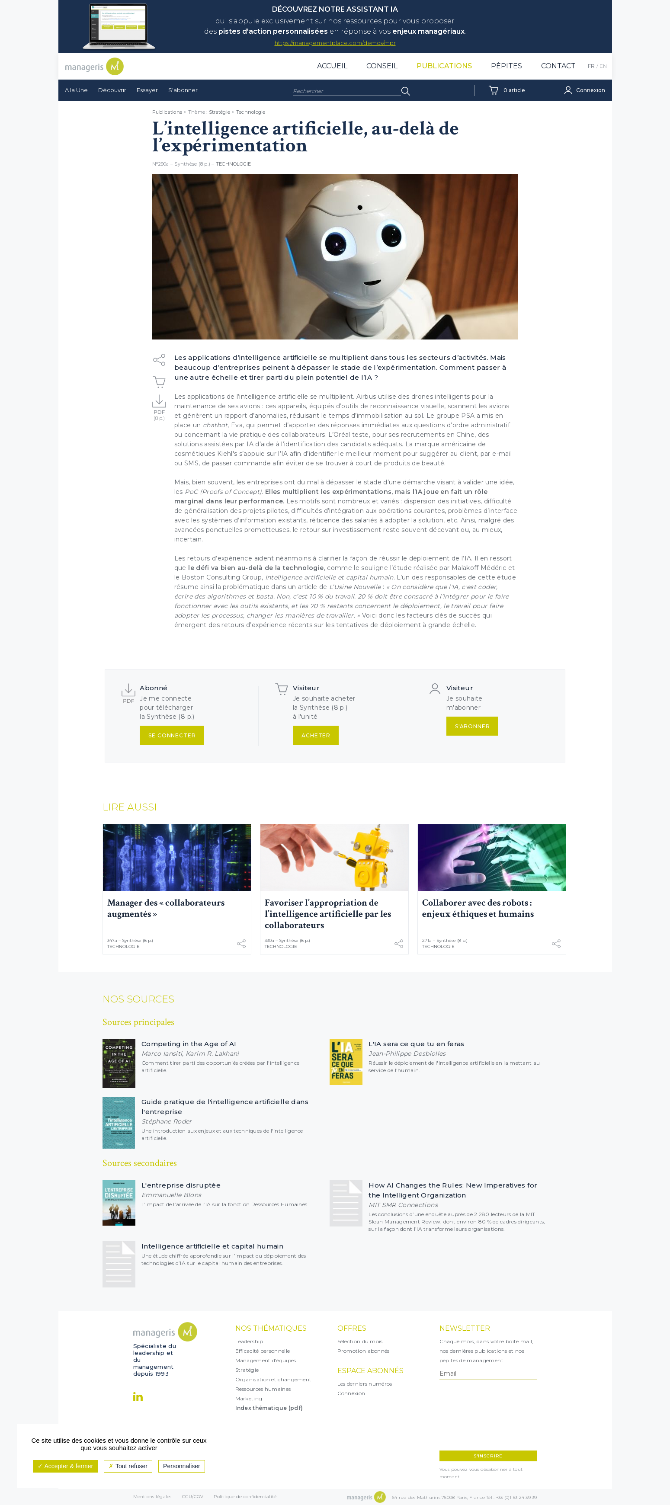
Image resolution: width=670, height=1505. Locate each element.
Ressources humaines (263, 1389)
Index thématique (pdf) (269, 1408)
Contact (558, 66)
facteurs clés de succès (443, 615)
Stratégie (219, 112)
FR (591, 66)
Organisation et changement (273, 1379)
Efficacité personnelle (262, 1351)
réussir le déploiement (414, 558)
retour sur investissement (340, 530)
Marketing (249, 1398)
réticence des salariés (344, 520)
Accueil (332, 66)
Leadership (249, 1341)
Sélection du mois (360, 1341)
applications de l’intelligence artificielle (247, 396)
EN (603, 66)
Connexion (351, 1393)
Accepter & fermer (65, 1466)
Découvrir (112, 89)
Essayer (147, 89)
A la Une (76, 89)
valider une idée (488, 482)
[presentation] (477, 1415)
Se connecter (172, 735)
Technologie (251, 112)
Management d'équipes (265, 1360)
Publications (444, 66)
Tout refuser (128, 1466)
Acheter (315, 735)
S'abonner (183, 89)
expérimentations (362, 492)
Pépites (506, 66)
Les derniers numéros (364, 1383)
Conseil (382, 66)
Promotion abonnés (363, 1351)
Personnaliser (181, 1466)
